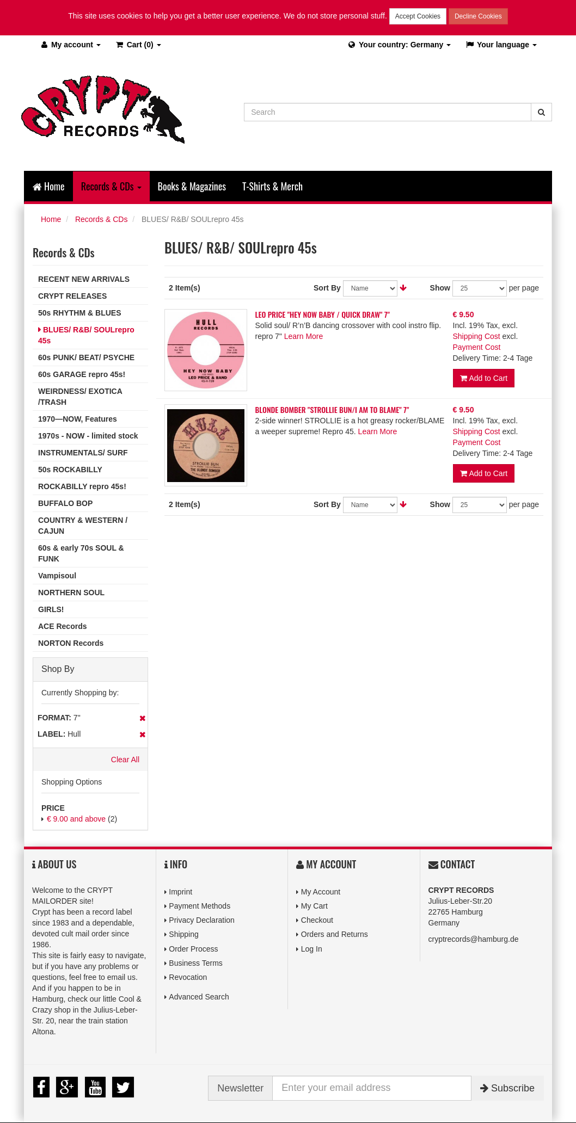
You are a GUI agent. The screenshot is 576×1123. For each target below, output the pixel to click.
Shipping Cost (476, 336)
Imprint (180, 891)
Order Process (193, 949)
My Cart (314, 906)
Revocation (188, 977)
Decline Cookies (478, 16)
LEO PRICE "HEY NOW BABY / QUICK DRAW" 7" (322, 314)
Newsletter (240, 1088)
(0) (138, 44)
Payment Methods (199, 906)
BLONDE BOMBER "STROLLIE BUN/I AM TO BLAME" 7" (332, 409)
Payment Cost (477, 347)
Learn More (303, 336)
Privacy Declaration (202, 920)
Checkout (317, 920)
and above (76, 819)
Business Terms (196, 963)
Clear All (125, 759)
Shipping (184, 934)
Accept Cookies (417, 16)
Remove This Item (142, 718)
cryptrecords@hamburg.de (473, 939)
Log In (311, 949)
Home (49, 186)
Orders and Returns (334, 934)
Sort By (327, 287)
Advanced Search (199, 996)
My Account (320, 891)
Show (440, 287)
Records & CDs (101, 219)
